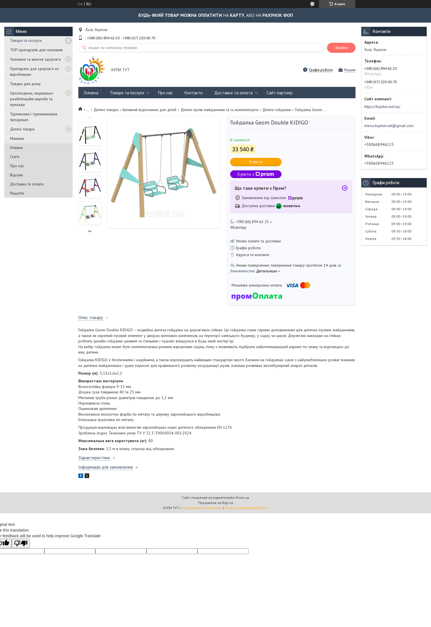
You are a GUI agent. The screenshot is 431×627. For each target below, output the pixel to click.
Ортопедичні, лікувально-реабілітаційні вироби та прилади (32, 99)
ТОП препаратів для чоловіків (36, 49)
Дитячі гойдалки (276, 109)
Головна (91, 93)
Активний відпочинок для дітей (149, 109)
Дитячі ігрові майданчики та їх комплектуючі (219, 109)
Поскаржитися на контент (201, 508)
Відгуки (16, 174)
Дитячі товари (22, 129)
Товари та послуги (26, 40)
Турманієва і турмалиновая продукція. (33, 116)
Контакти (194, 93)
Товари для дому (25, 83)
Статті (14, 156)
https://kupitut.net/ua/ (382, 106)
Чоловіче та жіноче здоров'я (35, 59)
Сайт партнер (280, 93)
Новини (16, 147)
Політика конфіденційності (246, 508)
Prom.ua (242, 497)
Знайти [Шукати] (341, 48)
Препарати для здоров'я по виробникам (34, 71)
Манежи (17, 138)
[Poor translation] (21, 543)
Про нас (17, 165)
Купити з (256, 174)
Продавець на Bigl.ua (215, 503)
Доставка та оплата (27, 184)
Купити (256, 161)
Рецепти (17, 193)
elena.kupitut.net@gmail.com (389, 125)
